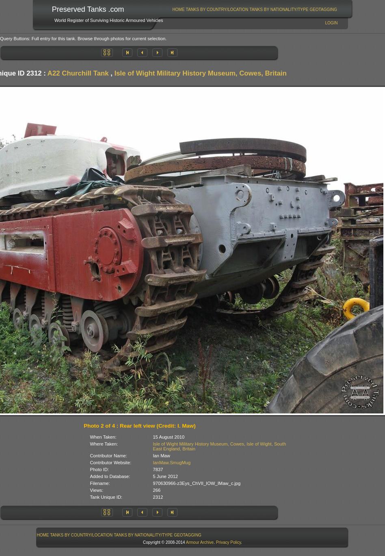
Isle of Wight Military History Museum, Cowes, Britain (201, 73)
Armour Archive (200, 542)
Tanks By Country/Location (217, 9)
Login (331, 23)
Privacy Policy (228, 542)
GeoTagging (323, 9)
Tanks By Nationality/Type (278, 9)
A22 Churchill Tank (78, 73)
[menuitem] (178, 9)
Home (179, 9)
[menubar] (254, 9)
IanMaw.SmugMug (172, 462)
